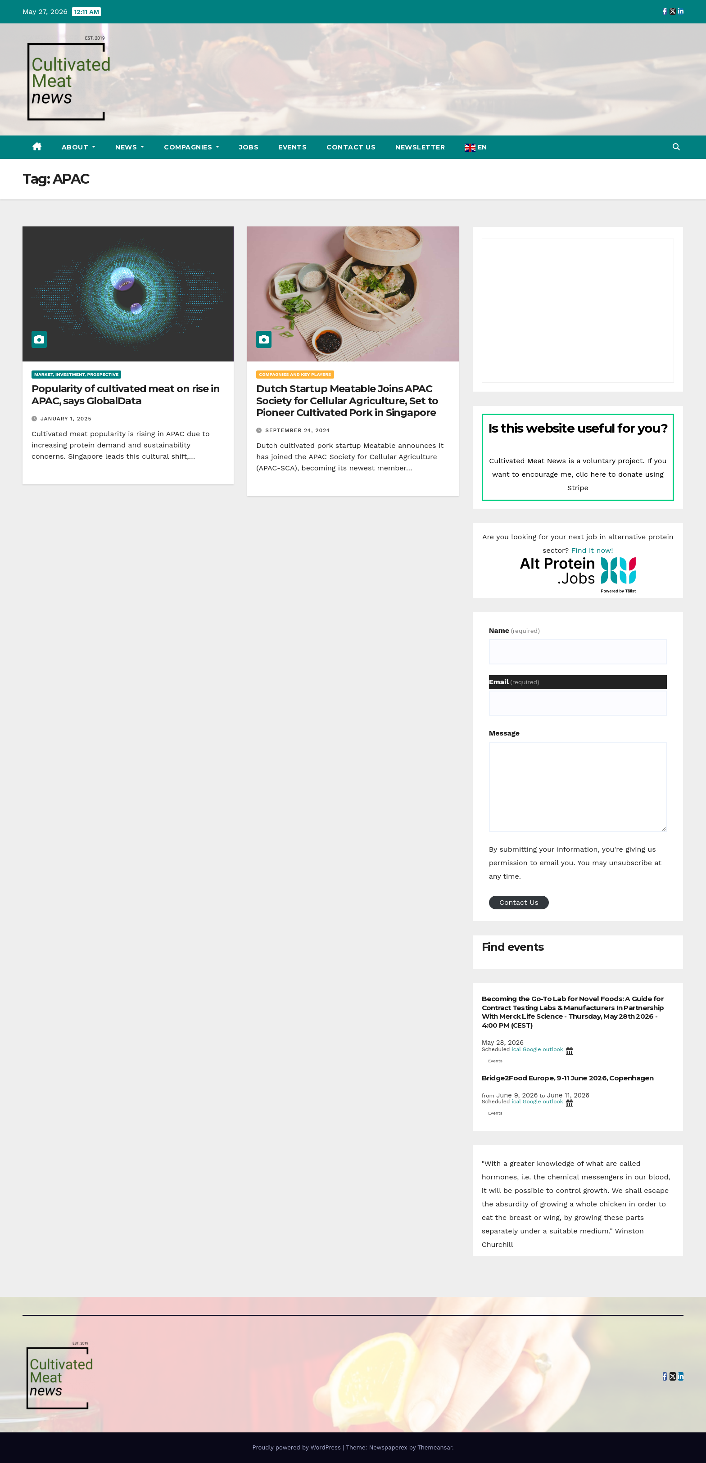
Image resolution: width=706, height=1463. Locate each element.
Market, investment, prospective (76, 374)
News (127, 147)
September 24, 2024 (297, 430)
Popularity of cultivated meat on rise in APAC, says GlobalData (126, 394)
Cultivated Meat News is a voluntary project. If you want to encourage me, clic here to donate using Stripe (577, 474)
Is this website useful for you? (578, 428)
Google (532, 1049)
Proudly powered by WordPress (297, 1447)
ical (515, 1049)
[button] (676, 147)
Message (504, 733)
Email (514, 681)
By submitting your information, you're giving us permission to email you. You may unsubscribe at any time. (575, 863)
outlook (553, 1049)
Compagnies (189, 147)
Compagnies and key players (295, 374)
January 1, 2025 (66, 418)
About (76, 147)
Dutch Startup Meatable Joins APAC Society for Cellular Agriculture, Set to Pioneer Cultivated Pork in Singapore (347, 401)
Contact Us (351, 147)
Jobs (248, 147)
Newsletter (420, 147)
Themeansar (434, 1447)
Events (292, 147)
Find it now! (592, 550)
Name (514, 630)
